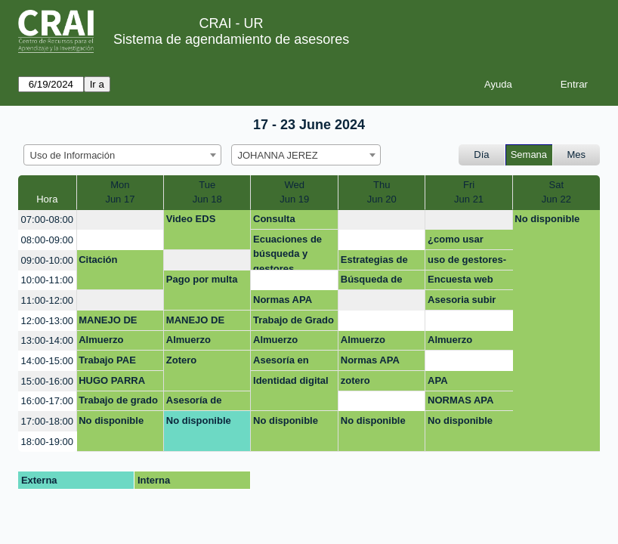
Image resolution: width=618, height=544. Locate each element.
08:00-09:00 (47, 240)
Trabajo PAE (107, 360)
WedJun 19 (294, 192)
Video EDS (191, 218)
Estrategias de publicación (374, 262)
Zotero (181, 360)
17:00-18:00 (47, 421)
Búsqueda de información (372, 282)
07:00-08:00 (47, 219)
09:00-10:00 (47, 260)
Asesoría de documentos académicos (195, 402)
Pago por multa (202, 279)
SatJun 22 (556, 192)
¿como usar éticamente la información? (459, 241)
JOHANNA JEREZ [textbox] (278, 155)
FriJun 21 (469, 192)
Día (481, 154)
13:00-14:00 (47, 340)
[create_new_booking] (120, 220)
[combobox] (122, 154)
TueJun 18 (207, 192)
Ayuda (498, 84)
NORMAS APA (460, 400)
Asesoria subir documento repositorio (462, 302)
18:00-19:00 (47, 441)
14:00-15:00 (47, 360)
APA (437, 380)
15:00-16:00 (47, 381)
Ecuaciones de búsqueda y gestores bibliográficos (287, 251)
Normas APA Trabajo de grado (292, 302)
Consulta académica (278, 221)
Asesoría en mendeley (281, 362)
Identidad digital (291, 380)
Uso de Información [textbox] (73, 155)
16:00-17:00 (47, 400)
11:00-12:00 (47, 300)
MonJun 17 (119, 192)
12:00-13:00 (47, 320)
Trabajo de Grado (293, 320)
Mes (576, 154)
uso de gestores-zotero (467, 262)
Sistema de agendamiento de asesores (231, 39)
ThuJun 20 (382, 192)
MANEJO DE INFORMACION (114, 322)
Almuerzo (101, 339)
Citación (98, 259)
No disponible (546, 218)
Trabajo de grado (118, 400)
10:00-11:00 (47, 280)
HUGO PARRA (112, 380)
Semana (529, 154)
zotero (355, 380)
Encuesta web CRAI (460, 282)
